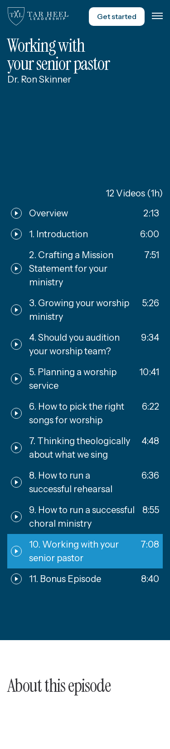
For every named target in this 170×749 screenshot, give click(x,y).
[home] (38, 16)
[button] (157, 16)
